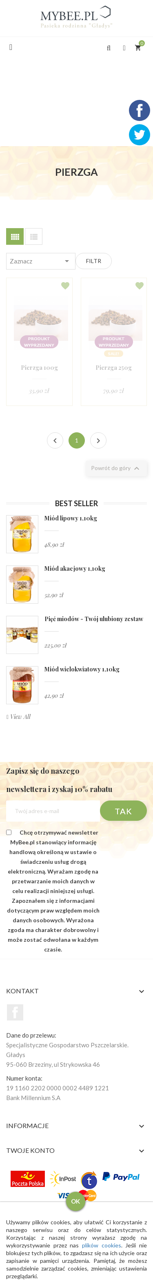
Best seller (76, 503)
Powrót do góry (116, 468)
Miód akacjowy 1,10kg (74, 568)
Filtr (93, 260)
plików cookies (101, 1245)
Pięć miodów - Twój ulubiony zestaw (93, 619)
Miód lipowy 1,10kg (70, 518)
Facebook (15, 1012)
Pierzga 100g (39, 368)
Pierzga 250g (113, 368)
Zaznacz (41, 261)
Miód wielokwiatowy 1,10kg (82, 669)
